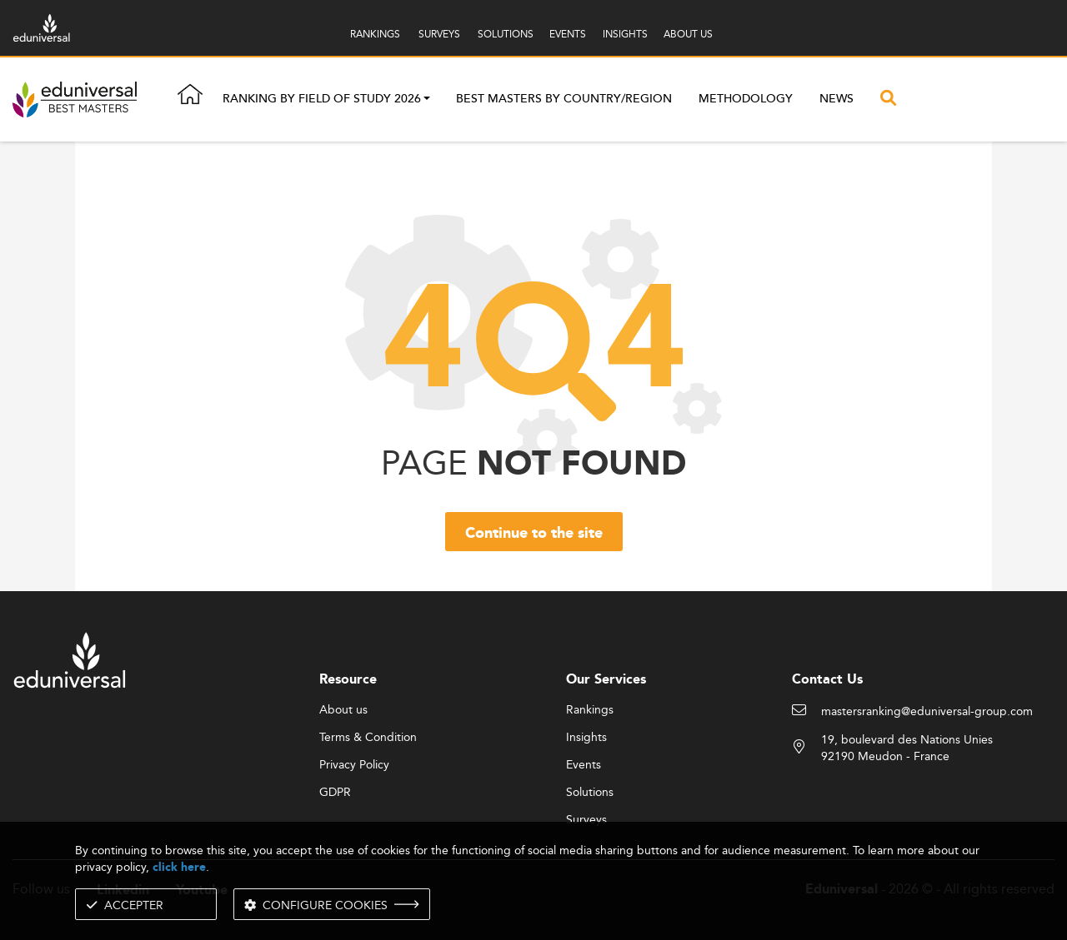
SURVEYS (439, 34)
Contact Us (827, 679)
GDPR (335, 792)
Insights (586, 737)
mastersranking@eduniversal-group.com (927, 712)
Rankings (590, 710)
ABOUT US (688, 34)
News (836, 99)
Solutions (590, 792)
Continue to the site (534, 533)
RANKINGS (375, 34)
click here (179, 867)
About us (343, 710)
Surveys (586, 820)
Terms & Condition (368, 737)
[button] (426, 100)
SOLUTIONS (506, 34)
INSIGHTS (625, 34)
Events (583, 765)
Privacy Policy (354, 765)
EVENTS (567, 34)
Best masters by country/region (564, 99)
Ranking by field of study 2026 (322, 100)
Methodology (746, 99)
